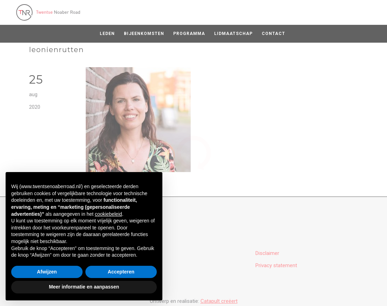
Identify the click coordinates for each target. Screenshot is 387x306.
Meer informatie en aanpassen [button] (84, 287)
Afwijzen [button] (47, 272)
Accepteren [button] (121, 272)
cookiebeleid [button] (108, 214)
